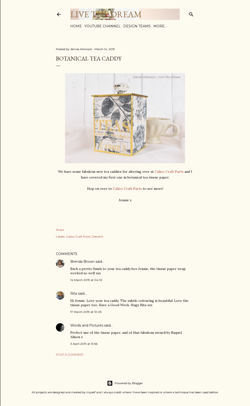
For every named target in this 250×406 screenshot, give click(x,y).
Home (76, 26)
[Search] (191, 13)
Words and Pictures (86, 325)
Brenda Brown (82, 261)
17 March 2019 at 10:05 (85, 312)
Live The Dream (106, 14)
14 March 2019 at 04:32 (86, 280)
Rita (73, 293)
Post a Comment (69, 354)
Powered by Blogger (125, 383)
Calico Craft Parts (169, 171)
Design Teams (137, 26)
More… (160, 26)
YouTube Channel (102, 26)
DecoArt (97, 236)
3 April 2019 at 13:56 (83, 344)
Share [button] (60, 230)
